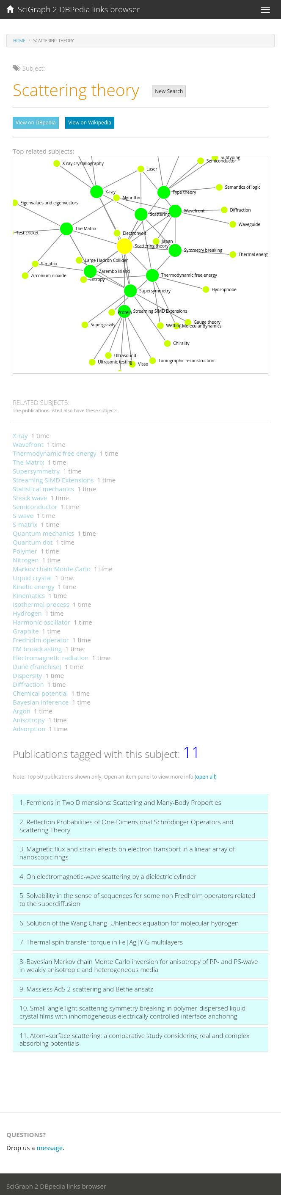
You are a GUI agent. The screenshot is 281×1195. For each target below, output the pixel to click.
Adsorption (29, 726)
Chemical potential (40, 691)
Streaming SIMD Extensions (53, 478)
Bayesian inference (41, 700)
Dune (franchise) (37, 664)
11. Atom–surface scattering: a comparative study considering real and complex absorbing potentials (134, 1037)
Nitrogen (26, 557)
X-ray (20, 433)
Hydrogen (27, 611)
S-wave (23, 513)
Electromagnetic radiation (51, 655)
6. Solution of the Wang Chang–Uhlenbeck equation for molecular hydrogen (129, 921)
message (50, 1145)
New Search (169, 91)
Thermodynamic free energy (54, 451)
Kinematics (29, 593)
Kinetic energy (34, 584)
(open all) (206, 774)
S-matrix (25, 522)
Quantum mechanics (43, 531)
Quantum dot (32, 540)
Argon (21, 709)
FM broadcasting (37, 646)
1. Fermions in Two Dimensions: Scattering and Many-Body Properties (120, 800)
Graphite (26, 629)
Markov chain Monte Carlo (52, 566)
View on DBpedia (36, 122)
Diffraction (28, 682)
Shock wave (30, 495)
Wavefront (28, 442)
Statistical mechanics (43, 486)
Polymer (25, 549)
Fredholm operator (41, 637)
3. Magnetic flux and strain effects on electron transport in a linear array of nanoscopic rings (127, 851)
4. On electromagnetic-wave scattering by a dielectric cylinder (107, 874)
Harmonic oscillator (41, 620)
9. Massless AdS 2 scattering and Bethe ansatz (86, 987)
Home (19, 41)
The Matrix (28, 460)
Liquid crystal (32, 575)
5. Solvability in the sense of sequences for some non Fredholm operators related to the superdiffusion (137, 897)
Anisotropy (29, 717)
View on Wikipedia (89, 122)
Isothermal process (41, 602)
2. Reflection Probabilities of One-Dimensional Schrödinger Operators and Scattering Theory (126, 823)
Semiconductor (35, 504)
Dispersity (27, 673)
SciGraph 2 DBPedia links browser (73, 9)
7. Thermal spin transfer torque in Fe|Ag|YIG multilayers (101, 940)
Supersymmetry (36, 469)
